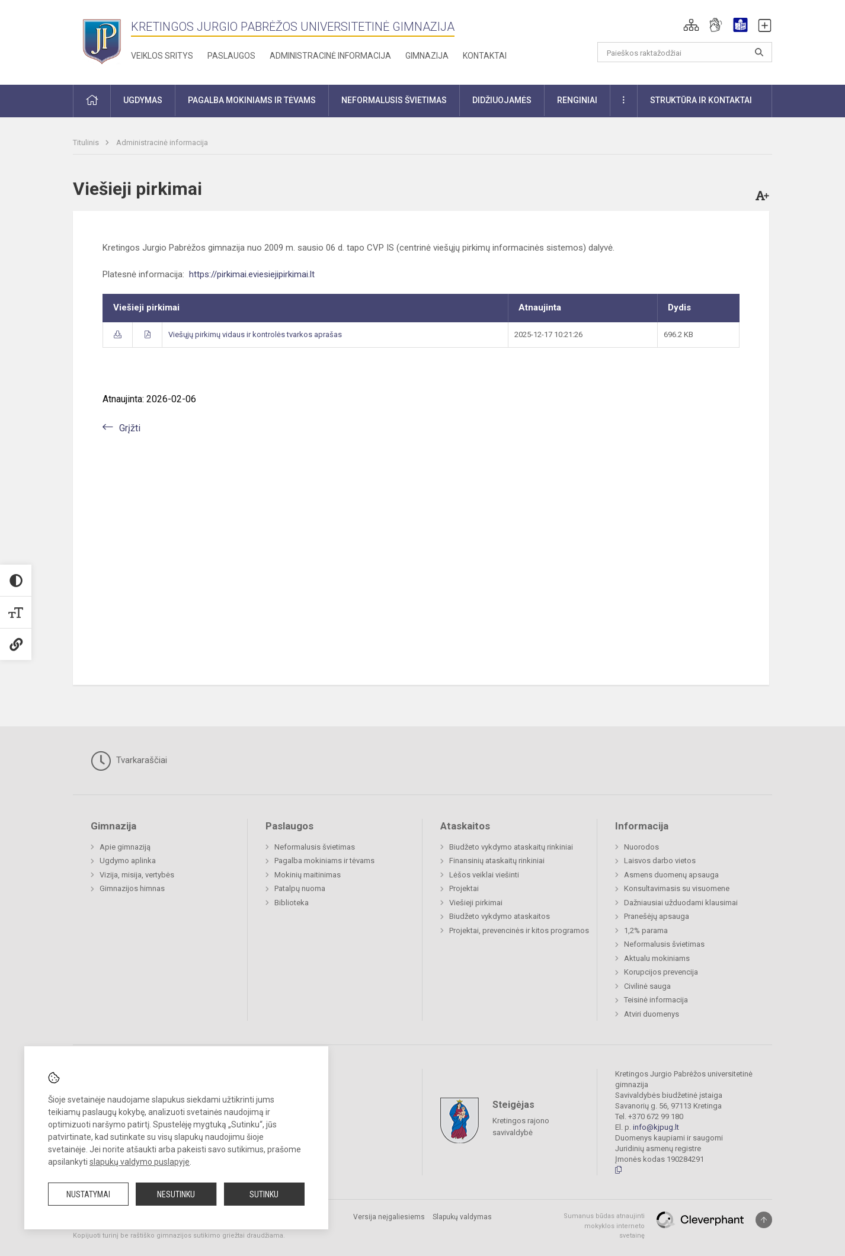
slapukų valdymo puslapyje (139, 1162)
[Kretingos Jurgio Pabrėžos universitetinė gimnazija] (102, 40)
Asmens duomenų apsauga (671, 874)
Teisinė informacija (656, 999)
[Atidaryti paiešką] (759, 52)
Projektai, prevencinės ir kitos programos (519, 930)
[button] (691, 25)
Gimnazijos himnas (132, 888)
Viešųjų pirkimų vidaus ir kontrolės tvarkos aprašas (255, 334)
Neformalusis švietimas (314, 846)
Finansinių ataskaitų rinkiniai (497, 860)
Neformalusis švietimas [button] (394, 100)
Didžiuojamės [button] (502, 100)
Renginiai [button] (577, 100)
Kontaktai (485, 55)
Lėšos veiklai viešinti (484, 874)
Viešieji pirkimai (475, 902)
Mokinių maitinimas (307, 874)
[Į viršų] (764, 1220)
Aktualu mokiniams (657, 958)
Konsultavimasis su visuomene (676, 888)
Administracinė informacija (330, 55)
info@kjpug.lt (656, 1127)
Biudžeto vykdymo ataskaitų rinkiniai (511, 846)
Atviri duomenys (651, 1014)
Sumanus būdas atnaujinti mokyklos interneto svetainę (604, 1225)
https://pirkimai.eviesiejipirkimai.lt (252, 274)
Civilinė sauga (647, 986)
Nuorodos (641, 846)
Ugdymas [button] (142, 100)
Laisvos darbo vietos (660, 860)
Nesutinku (176, 1194)
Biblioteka (291, 902)
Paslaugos (231, 55)
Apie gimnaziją (125, 846)
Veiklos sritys (162, 55)
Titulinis (87, 142)
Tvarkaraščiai (129, 761)
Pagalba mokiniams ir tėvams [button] (252, 100)
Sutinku (264, 1194)
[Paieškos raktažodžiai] (684, 52)
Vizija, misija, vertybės (137, 874)
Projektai (464, 888)
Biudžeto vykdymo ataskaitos (499, 916)
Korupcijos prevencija (661, 971)
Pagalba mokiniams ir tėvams (324, 860)
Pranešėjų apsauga (656, 916)
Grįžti (129, 428)
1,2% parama (646, 930)
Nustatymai (88, 1194)
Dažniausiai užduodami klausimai (681, 902)
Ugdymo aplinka (128, 860)
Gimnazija (427, 55)
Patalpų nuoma (299, 888)
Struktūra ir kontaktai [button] (701, 100)
